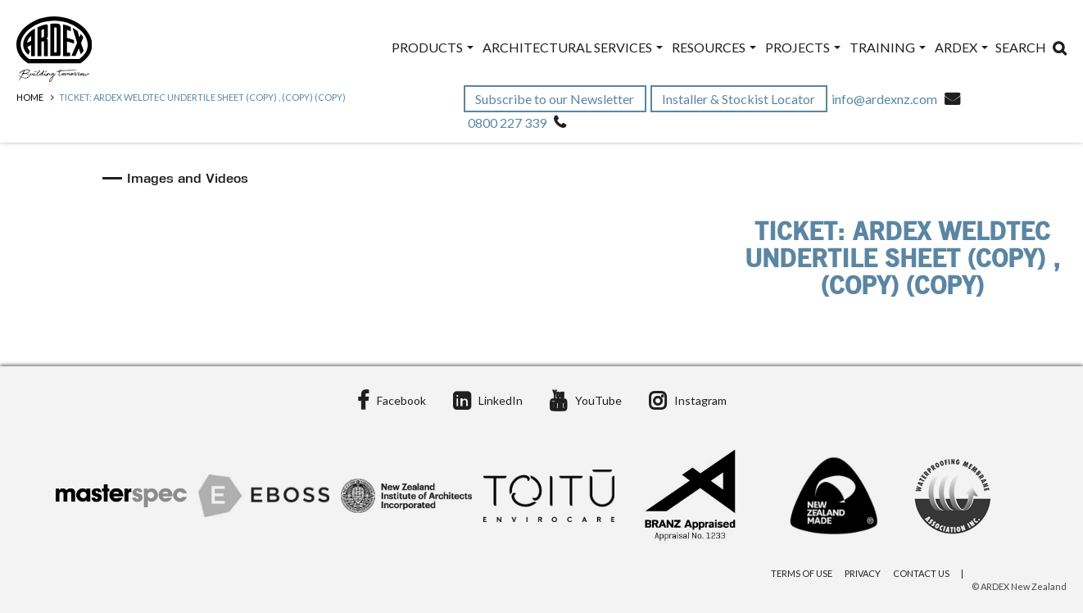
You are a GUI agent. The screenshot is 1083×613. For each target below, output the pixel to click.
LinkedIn (488, 400)
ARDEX (961, 47)
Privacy (863, 573)
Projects (803, 47)
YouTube (586, 400)
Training (888, 47)
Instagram (688, 400)
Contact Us (921, 573)
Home (29, 97)
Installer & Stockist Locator (740, 99)
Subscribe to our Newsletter (556, 99)
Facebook (391, 400)
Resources (714, 47)
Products (433, 47)
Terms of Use (801, 573)
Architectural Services (573, 47)
